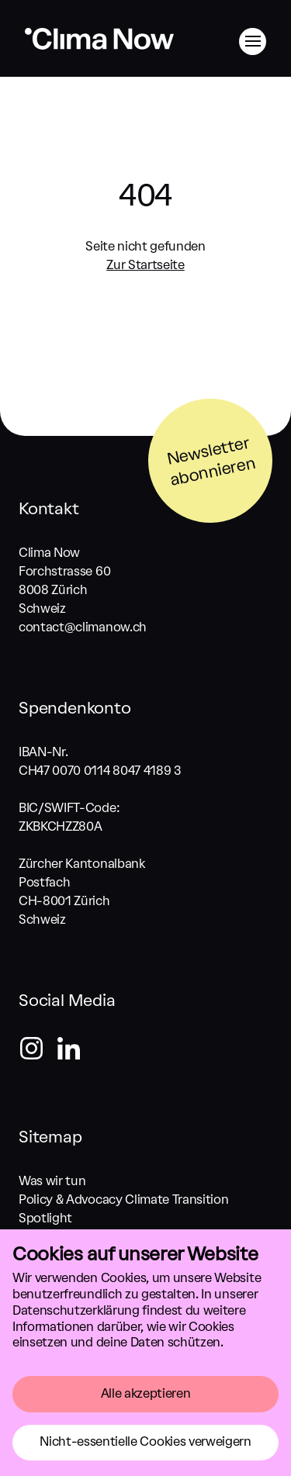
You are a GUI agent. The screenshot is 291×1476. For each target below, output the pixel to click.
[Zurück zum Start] (99, 48)
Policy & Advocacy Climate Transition (123, 1199)
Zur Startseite (145, 265)
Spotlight (45, 1218)
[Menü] (252, 41)
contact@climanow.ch (83, 627)
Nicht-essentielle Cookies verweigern (145, 1441)
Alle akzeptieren (146, 1393)
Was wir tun (52, 1181)
